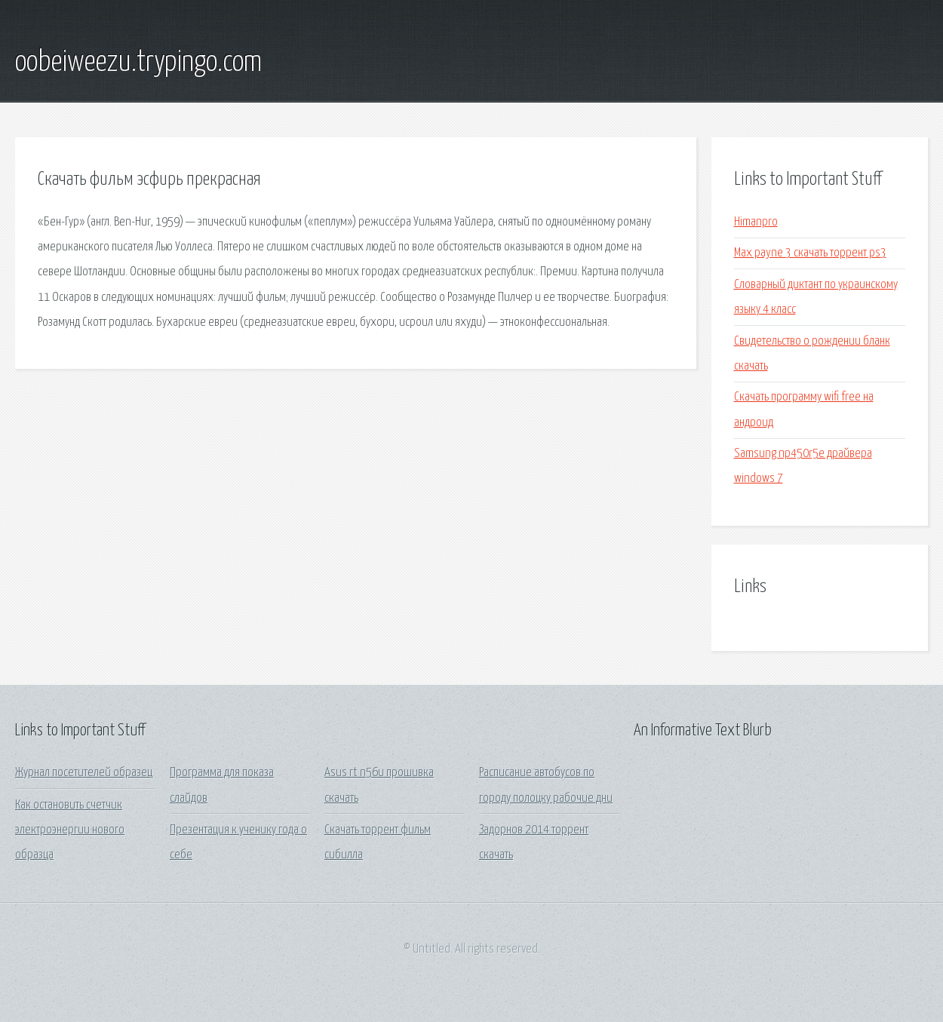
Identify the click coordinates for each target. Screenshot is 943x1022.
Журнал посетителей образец (83, 772)
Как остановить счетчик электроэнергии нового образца (69, 830)
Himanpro (756, 222)
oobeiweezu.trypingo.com (138, 62)
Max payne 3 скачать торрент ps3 (810, 253)
